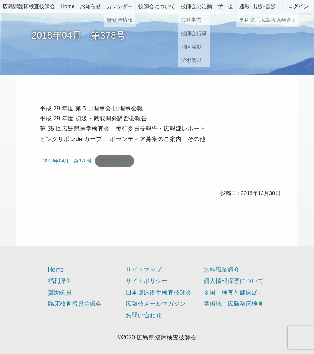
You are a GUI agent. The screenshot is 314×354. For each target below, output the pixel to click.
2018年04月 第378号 (67, 161)
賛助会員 (60, 292)
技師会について (156, 6)
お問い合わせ (144, 315)
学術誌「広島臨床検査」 (236, 303)
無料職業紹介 (222, 269)
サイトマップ (144, 269)
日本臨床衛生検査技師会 (159, 292)
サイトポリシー (147, 281)
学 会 (226, 6)
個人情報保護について (233, 281)
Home (67, 6)
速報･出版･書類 (257, 6)
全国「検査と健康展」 (233, 292)
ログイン (298, 6)
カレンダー (120, 6)
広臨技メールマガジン (156, 303)
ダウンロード (114, 161)
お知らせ (90, 6)
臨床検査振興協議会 (75, 303)
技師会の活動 (196, 6)
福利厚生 (60, 281)
